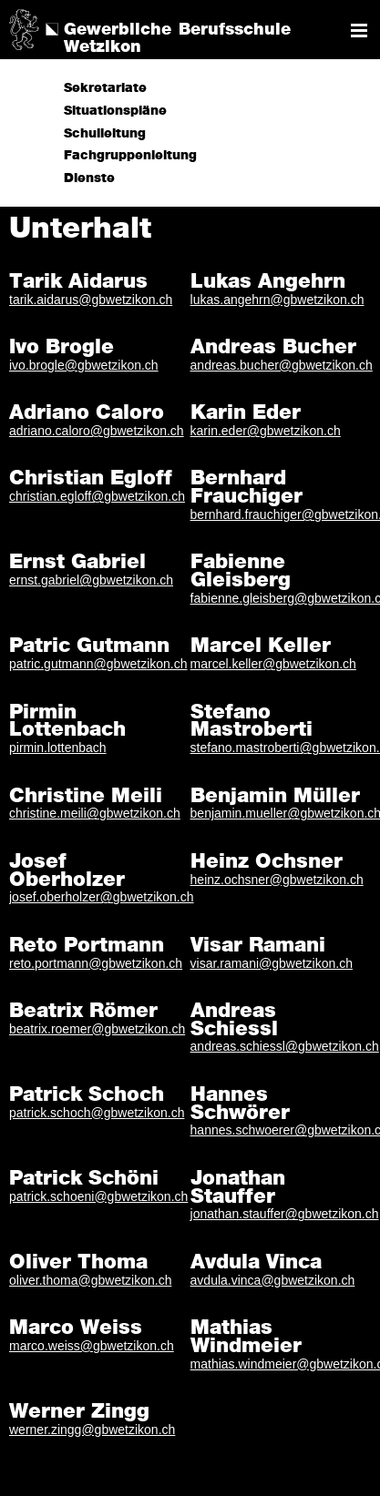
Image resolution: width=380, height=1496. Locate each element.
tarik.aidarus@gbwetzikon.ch (90, 299)
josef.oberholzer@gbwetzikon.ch (101, 897)
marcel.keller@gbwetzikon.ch (273, 663)
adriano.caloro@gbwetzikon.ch (96, 430)
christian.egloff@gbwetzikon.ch (97, 496)
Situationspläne (115, 111)
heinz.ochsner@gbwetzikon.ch (277, 879)
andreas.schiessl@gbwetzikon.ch (284, 1046)
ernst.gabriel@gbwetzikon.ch (91, 580)
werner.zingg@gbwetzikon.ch (92, 1429)
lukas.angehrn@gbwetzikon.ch (277, 299)
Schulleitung (105, 133)
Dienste (89, 178)
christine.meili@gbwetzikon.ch (94, 813)
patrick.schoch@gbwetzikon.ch (96, 1112)
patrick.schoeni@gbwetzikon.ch (98, 1196)
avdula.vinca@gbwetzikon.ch (272, 1280)
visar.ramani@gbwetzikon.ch (271, 963)
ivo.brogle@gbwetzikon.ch (84, 365)
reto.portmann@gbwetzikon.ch (95, 963)
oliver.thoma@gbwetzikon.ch (90, 1280)
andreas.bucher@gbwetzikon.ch (281, 365)
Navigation (359, 30)
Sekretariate (105, 88)
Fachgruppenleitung (130, 155)
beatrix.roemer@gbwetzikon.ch (97, 1029)
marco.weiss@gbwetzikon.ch (91, 1345)
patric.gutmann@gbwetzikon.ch (98, 663)
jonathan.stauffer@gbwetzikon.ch (284, 1213)
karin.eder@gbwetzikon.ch (265, 430)
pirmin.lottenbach (58, 747)
